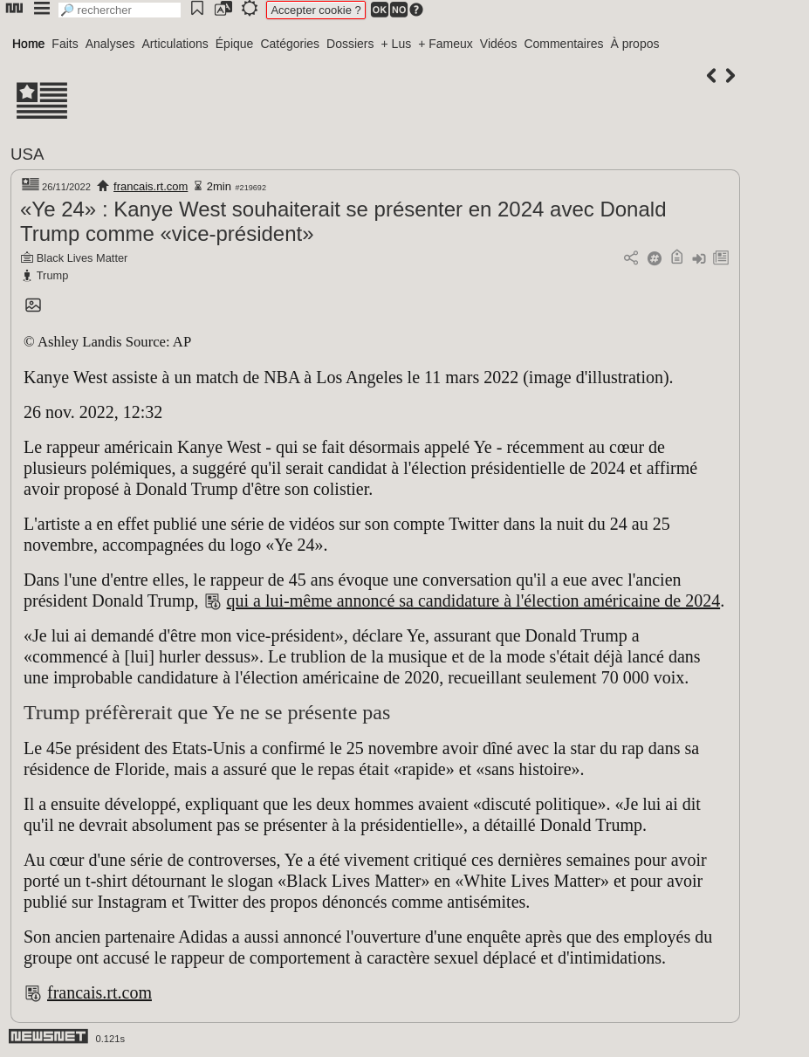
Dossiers (350, 44)
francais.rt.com (150, 186)
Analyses (110, 44)
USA (27, 154)
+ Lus (396, 44)
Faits (64, 44)
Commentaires (563, 44)
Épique (235, 44)
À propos (634, 44)
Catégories (289, 44)
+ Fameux (445, 44)
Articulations (175, 44)
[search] (120, 10)
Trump (53, 275)
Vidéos (499, 44)
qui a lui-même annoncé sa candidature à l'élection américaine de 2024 (474, 600)
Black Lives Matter (82, 257)
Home (28, 44)
